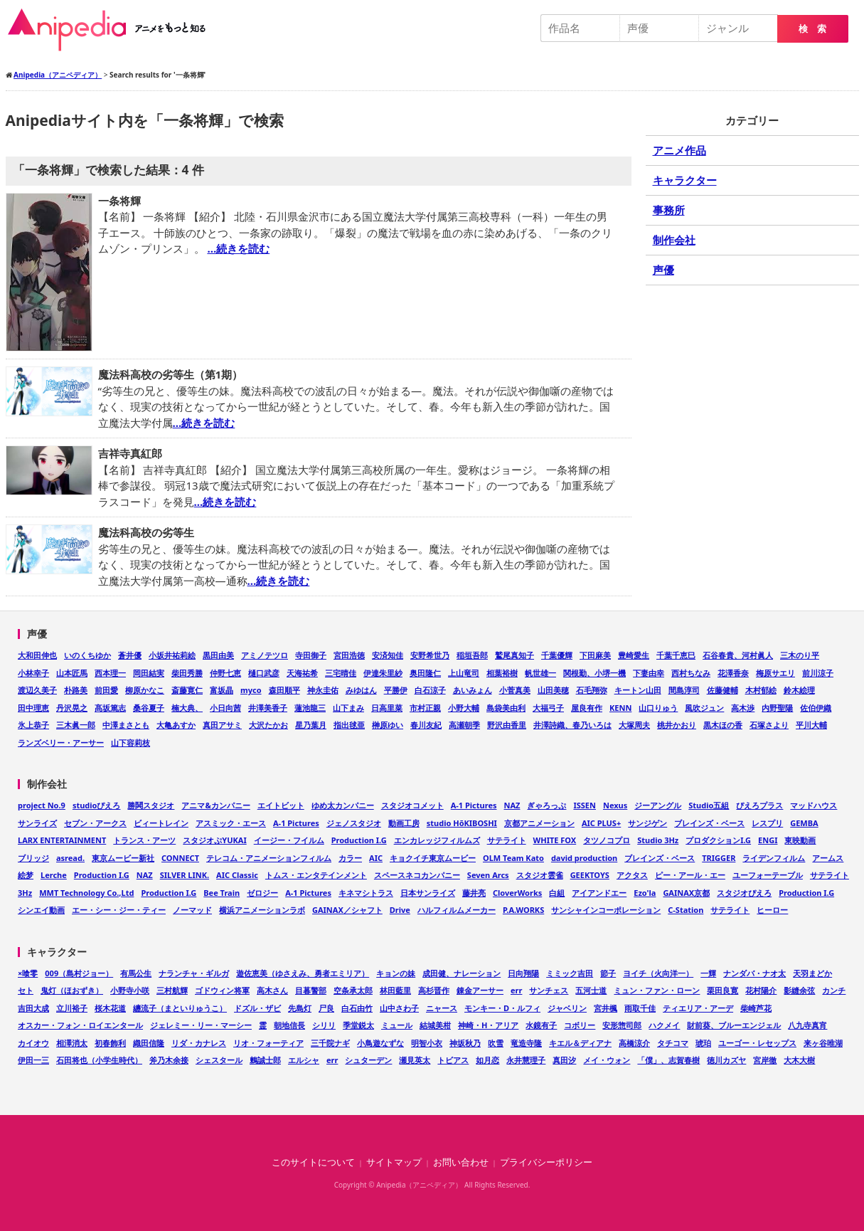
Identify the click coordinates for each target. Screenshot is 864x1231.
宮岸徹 (765, 1060)
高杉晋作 (433, 990)
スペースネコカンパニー (417, 875)
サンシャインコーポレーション (606, 909)
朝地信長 (289, 1025)
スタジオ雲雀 (539, 875)
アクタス (632, 875)
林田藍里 (395, 990)
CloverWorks (517, 892)
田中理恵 (33, 707)
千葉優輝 (556, 655)
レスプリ (767, 823)
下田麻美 (595, 655)
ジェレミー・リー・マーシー (201, 1025)
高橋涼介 (634, 1042)
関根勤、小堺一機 (594, 672)
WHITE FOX (555, 840)
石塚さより (769, 724)
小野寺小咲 (129, 990)
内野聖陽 (777, 707)
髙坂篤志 (110, 707)
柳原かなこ (144, 690)
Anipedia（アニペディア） (112, 30)
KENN (620, 707)
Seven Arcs (488, 875)
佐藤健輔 (722, 690)
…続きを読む (238, 248)
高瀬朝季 (464, 724)
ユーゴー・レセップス (757, 1042)
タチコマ (672, 1042)
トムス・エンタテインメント (316, 875)
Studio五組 (708, 805)
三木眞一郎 (75, 724)
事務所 (669, 210)
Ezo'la (645, 892)
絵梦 (25, 875)
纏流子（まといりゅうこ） (180, 1008)
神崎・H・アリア (488, 1025)
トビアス (453, 1060)
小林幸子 (33, 672)
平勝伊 (395, 690)
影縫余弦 (799, 990)
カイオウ (33, 1042)
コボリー (579, 1025)
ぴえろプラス (759, 805)
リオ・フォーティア (268, 1042)
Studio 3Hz (657, 840)
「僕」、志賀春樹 (668, 1060)
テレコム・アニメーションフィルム (268, 857)
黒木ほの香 (722, 724)
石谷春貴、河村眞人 (738, 655)
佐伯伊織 (815, 707)
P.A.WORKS (523, 909)
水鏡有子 (541, 1025)
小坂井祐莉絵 (172, 655)
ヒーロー (772, 909)
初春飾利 (110, 1042)
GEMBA (804, 823)
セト (25, 990)
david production (584, 857)
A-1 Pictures (474, 805)
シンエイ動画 (41, 909)
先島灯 (299, 1008)
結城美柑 (435, 1025)
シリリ (324, 1025)
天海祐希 (302, 672)
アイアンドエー (599, 892)
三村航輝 (172, 990)
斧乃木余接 (168, 1060)
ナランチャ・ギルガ (194, 973)
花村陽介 (761, 990)
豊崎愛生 (633, 655)
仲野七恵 (225, 672)
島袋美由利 (506, 707)
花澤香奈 (733, 672)
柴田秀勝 (187, 672)
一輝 (708, 973)
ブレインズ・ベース (709, 823)
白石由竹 (357, 1008)
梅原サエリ (775, 672)
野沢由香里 (506, 724)
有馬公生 (135, 973)
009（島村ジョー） (79, 973)
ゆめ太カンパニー (342, 805)
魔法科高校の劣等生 (146, 532)
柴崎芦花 (756, 1008)
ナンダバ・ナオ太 (754, 973)
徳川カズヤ (726, 1060)
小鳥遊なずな (380, 1042)
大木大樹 (799, 1060)
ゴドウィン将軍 (222, 990)
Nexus (615, 805)
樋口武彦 (263, 672)
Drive (400, 909)
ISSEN (584, 805)
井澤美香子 (267, 707)
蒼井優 (130, 655)
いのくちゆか (87, 655)
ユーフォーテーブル (767, 875)
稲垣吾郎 (472, 655)
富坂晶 (221, 690)
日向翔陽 (523, 973)
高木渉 (742, 707)
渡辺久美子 (37, 690)
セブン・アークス (95, 823)
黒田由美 (218, 655)
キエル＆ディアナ (580, 1042)
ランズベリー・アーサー (61, 742)
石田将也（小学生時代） (99, 1060)
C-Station (685, 909)
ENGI (767, 840)
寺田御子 (310, 655)
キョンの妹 (395, 973)
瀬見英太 (414, 1060)
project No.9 (41, 805)
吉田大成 (33, 1008)
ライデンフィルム (773, 857)
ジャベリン (567, 1008)
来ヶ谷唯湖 (823, 1042)
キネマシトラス (365, 892)
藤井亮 (474, 892)
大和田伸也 (37, 655)
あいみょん (472, 690)
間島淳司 (684, 690)
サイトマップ (394, 1162)
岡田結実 (148, 672)
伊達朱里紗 (382, 672)
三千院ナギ (330, 1042)
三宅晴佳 (340, 672)
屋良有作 (586, 707)
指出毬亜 (349, 724)
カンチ (834, 990)
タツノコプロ (606, 840)
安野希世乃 (429, 655)
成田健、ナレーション (461, 973)
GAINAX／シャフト (347, 909)
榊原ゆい (387, 724)
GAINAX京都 (686, 892)
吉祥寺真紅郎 (130, 453)
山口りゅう (658, 707)
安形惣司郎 (621, 1025)
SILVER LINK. (184, 875)
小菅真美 (514, 690)
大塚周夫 (634, 724)
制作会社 (674, 240)
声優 (663, 270)
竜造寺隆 (526, 1042)
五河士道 (591, 990)
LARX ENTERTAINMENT (62, 840)
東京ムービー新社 (123, 857)
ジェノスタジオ (353, 823)
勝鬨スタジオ (150, 805)
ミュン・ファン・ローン (657, 990)
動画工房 (404, 823)
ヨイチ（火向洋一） (658, 973)
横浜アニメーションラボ (262, 909)
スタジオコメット (412, 805)
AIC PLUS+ (601, 823)
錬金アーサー (480, 990)
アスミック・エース (231, 823)
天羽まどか (812, 973)
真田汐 (564, 1060)
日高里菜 (386, 707)
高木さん (272, 990)
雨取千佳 (640, 1008)
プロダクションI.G (718, 840)
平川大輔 (811, 724)
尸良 (326, 1008)
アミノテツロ (264, 655)
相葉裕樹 (502, 672)
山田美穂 (553, 690)
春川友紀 (426, 724)
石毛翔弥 (591, 690)
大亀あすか (176, 724)
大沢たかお (268, 724)
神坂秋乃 (465, 1042)
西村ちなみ (690, 672)
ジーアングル (657, 805)
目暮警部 (310, 990)
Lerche (54, 875)
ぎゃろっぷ (546, 805)
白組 (557, 892)
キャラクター (685, 180)
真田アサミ (222, 724)
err (516, 990)
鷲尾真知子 (514, 655)
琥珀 (703, 1042)
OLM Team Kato (513, 857)
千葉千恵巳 (675, 655)
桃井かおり (676, 724)
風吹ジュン (704, 707)
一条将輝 (119, 201)
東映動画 (800, 840)
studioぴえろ (97, 805)
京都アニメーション (539, 823)
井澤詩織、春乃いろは (572, 724)
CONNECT (180, 857)
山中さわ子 (399, 1008)
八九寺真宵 (807, 1025)
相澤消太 (71, 1042)
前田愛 (106, 690)
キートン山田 (637, 690)
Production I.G (359, 840)
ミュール (396, 1025)
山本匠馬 (71, 672)
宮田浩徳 (349, 655)
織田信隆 (148, 1042)
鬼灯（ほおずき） (72, 990)
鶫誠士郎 (265, 1060)
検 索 (812, 28)
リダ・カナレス (198, 1042)
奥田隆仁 (425, 672)
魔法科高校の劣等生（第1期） (170, 374)
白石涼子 (430, 690)
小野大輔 (463, 707)
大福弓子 (548, 707)
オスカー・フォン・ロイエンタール (80, 1025)
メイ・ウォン (606, 1060)
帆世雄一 (540, 672)
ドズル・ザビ (257, 1008)
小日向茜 (225, 707)
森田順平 (284, 690)
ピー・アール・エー (690, 875)
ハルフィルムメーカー (456, 909)
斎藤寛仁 (187, 690)
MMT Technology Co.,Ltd (86, 892)
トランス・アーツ (144, 840)
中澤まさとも (125, 724)
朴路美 (75, 690)
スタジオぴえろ (744, 892)
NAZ (512, 805)
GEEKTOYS (589, 875)
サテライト (506, 840)
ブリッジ (33, 857)
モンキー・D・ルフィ (502, 1008)
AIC (376, 857)
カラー (350, 857)
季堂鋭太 (358, 1025)
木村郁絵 (761, 690)
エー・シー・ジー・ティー (119, 909)
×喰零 (28, 973)
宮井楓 (605, 1008)
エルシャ (303, 1060)
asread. (70, 857)
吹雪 (495, 1042)
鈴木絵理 (799, 690)
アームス (827, 857)
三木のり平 (799, 655)
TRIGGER (718, 857)
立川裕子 (71, 1008)
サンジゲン (647, 823)
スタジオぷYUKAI (214, 840)
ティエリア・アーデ (698, 1008)
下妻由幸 (648, 672)
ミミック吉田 (569, 973)
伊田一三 (33, 1060)
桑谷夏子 (148, 707)
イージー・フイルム (289, 840)
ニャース (441, 1008)
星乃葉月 (310, 724)
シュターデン (368, 1060)
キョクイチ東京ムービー (433, 857)
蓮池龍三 (310, 707)
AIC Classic (237, 875)
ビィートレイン (161, 823)
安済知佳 (387, 655)
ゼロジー (262, 892)
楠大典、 (187, 707)
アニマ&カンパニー (215, 805)
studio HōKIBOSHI (462, 823)
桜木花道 (110, 1008)
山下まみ (348, 707)
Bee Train (221, 892)
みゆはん (361, 690)
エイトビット (280, 805)
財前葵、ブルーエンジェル (734, 1025)
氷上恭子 (33, 724)
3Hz (25, 892)
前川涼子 (817, 672)
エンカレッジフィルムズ (437, 840)
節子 (608, 973)
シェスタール (219, 1060)
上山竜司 (463, 672)
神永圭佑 (322, 690)
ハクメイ (664, 1025)
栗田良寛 (722, 990)
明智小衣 (426, 1042)
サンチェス (548, 990)
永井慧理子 (525, 1060)
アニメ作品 (679, 150)
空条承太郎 (353, 990)
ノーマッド (192, 909)
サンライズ (37, 823)
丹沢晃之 (71, 707)
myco (251, 690)
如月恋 (487, 1060)
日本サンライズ (427, 892)
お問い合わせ (461, 1162)
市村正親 (425, 707)
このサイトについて (313, 1162)
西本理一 (110, 672)
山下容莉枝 (130, 742)
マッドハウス (813, 805)
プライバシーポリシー (546, 1162)
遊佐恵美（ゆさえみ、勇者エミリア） (302, 973)
